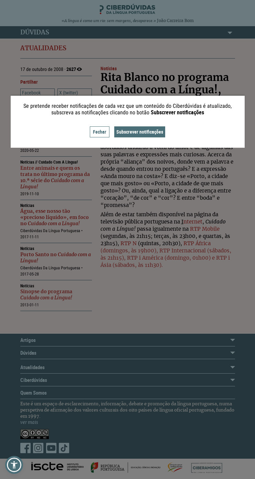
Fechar (99, 131)
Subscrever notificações (139, 131)
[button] (14, 465)
